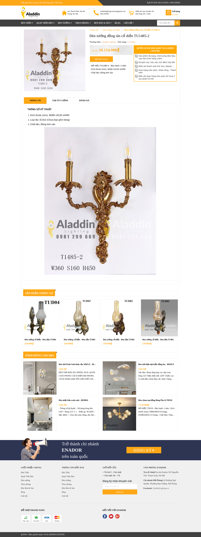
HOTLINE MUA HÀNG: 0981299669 (163, 3)
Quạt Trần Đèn (45, 23)
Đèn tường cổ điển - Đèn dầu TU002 (119, 340)
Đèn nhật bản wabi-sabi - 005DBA (73, 400)
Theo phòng (83, 23)
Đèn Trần (27, 23)
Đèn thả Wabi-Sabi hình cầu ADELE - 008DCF (79, 364)
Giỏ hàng (176, 11)
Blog (117, 23)
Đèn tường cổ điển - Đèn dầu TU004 (40, 340)
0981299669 (104, 14)
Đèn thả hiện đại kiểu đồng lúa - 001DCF (156, 364)
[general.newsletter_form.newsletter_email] (120, 486)
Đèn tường (65, 23)
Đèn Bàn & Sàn (103, 23)
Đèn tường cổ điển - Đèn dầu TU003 (79, 340)
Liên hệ (129, 23)
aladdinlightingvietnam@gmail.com (112, 11)
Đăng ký (144, 450)
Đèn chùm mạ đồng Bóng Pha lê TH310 (155, 400)
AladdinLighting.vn (160, 488)
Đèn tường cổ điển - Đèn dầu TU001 (158, 340)
